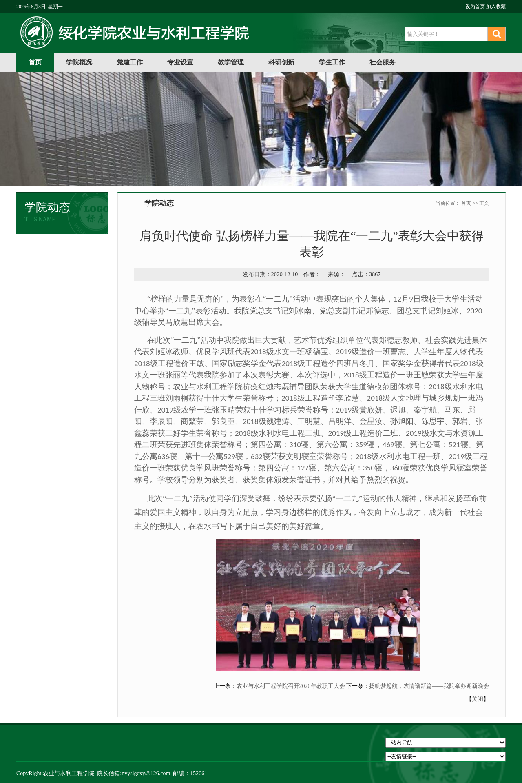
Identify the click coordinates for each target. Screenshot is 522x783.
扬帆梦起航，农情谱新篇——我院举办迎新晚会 (429, 686)
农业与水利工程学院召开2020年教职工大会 (291, 686)
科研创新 (281, 62)
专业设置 (180, 62)
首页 (35, 62)
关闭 (477, 699)
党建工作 (130, 62)
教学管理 (231, 62)
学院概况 (79, 62)
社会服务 (382, 62)
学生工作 (332, 62)
